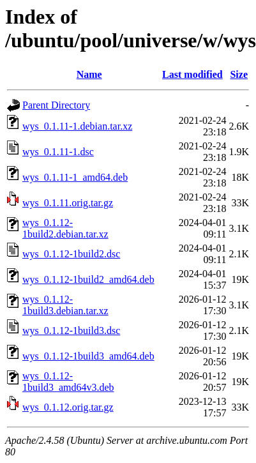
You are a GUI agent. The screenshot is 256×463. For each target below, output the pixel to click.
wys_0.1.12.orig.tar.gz (68, 407)
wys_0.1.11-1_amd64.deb (75, 177)
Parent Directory (56, 105)
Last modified (192, 74)
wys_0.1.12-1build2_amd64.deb (88, 279)
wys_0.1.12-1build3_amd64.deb (88, 356)
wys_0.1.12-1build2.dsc (71, 253)
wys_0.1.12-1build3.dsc (71, 330)
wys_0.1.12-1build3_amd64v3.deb (68, 381)
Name (89, 74)
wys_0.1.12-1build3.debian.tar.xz (65, 305)
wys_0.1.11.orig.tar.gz (67, 202)
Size (239, 74)
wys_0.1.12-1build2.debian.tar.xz (65, 228)
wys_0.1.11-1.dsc (58, 151)
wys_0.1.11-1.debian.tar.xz (77, 126)
